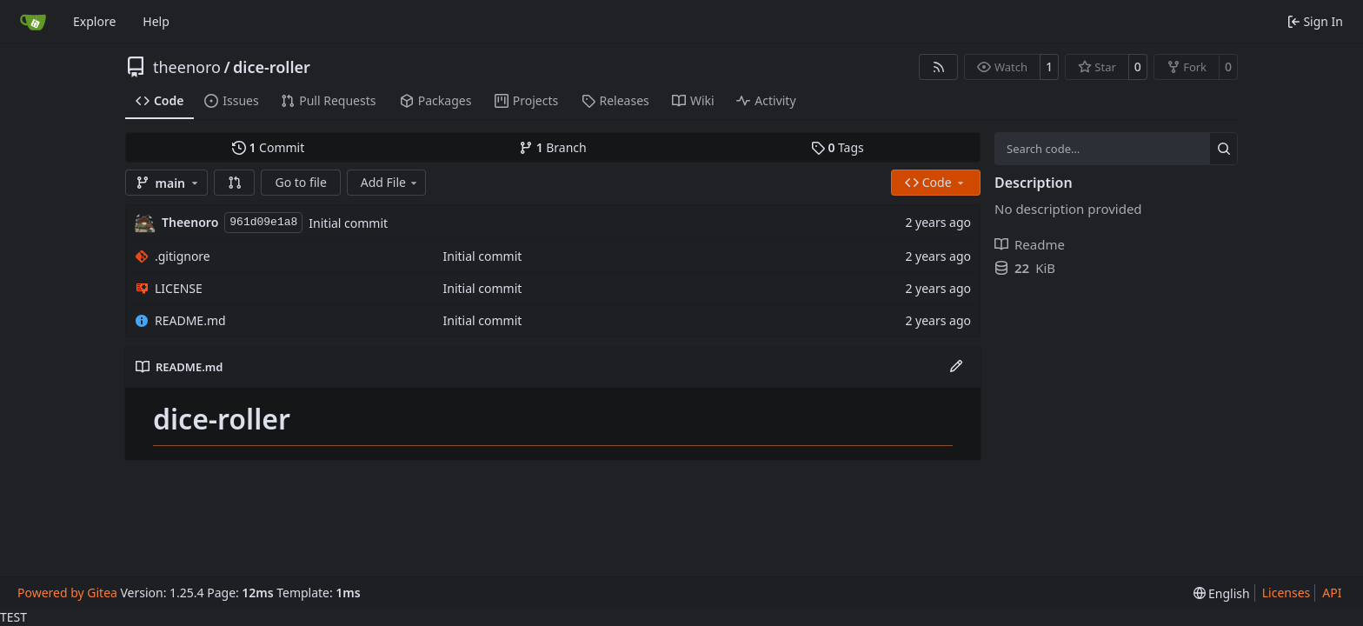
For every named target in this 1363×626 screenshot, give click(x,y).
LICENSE (179, 288)
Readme (1029, 244)
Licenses (1286, 592)
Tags (837, 147)
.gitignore (182, 256)
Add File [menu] (390, 182)
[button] (235, 183)
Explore (94, 21)
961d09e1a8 (263, 222)
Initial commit (348, 223)
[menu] (1221, 593)
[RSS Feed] (939, 67)
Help (156, 21)
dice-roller (271, 67)
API (1331, 592)
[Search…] (1223, 148)
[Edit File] (956, 367)
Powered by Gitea (67, 592)
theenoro (187, 67)
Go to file (300, 182)
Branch (553, 147)
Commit (268, 147)
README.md (190, 320)
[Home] (33, 21)
